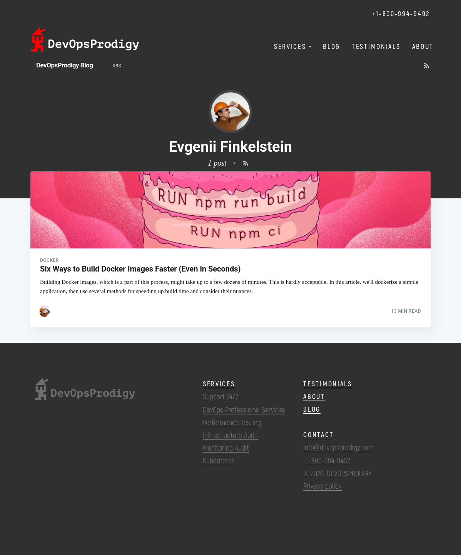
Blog (312, 409)
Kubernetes (219, 460)
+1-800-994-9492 (401, 13)
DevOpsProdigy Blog (64, 65)
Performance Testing (232, 422)
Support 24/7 (220, 396)
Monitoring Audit (226, 447)
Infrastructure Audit (230, 434)
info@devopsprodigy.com (338, 447)
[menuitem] (117, 66)
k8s (117, 66)
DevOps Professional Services (244, 409)
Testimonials (327, 383)
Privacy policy (322, 485)
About (314, 396)
